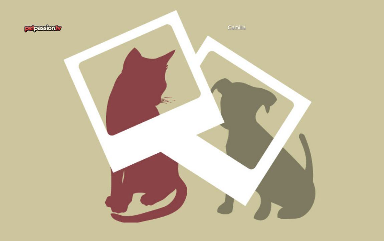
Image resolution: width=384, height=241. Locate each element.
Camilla (236, 27)
